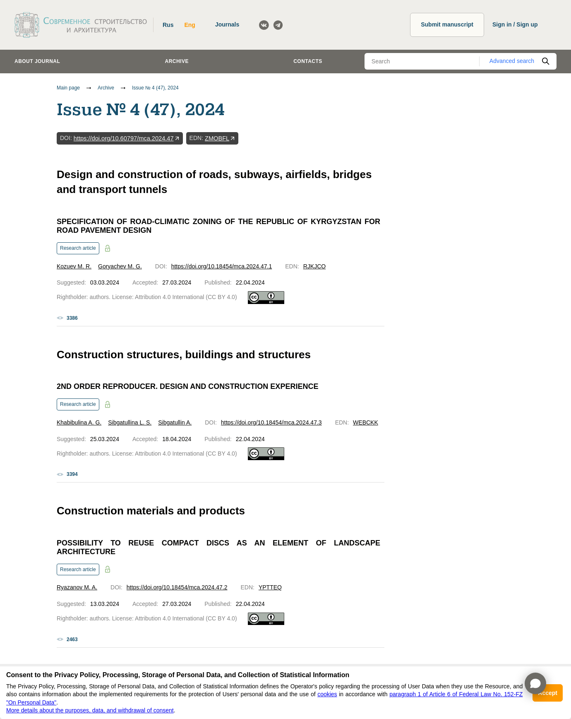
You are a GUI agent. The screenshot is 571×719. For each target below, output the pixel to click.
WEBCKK (365, 422)
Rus (168, 25)
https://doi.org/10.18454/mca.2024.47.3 (271, 422)
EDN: (196, 138)
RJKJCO (314, 266)
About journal (37, 61)
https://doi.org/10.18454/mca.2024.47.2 (177, 587)
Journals (227, 24)
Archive (177, 61)
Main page (68, 88)
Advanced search (511, 61)
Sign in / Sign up (515, 24)
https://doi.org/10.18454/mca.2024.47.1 (221, 266)
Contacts (307, 61)
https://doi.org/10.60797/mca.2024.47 (124, 138)
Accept (547, 693)
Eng (189, 25)
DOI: (66, 138)
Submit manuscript (447, 24)
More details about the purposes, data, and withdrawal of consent (90, 710)
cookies (327, 694)
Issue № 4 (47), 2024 (155, 88)
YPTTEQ (270, 587)
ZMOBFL (217, 138)
